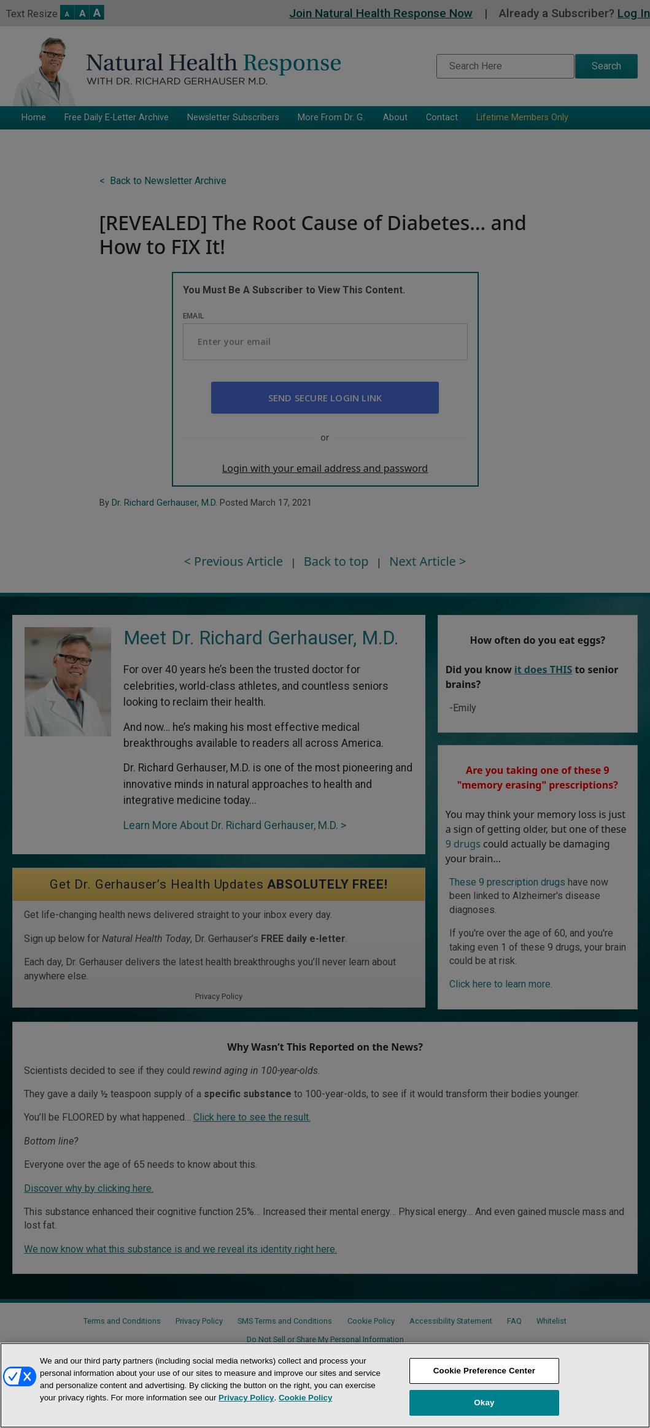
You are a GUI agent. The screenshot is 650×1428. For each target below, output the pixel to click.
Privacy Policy (246, 1397)
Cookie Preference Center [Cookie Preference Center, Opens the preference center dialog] (484, 1370)
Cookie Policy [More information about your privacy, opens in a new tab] (305, 1397)
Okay (484, 1402)
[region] (325, 1385)
